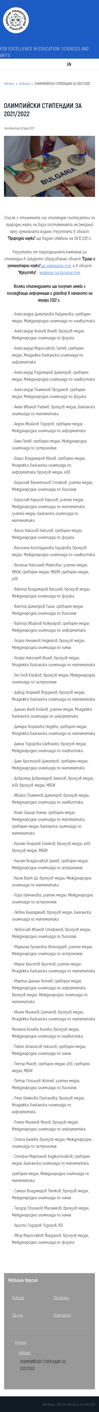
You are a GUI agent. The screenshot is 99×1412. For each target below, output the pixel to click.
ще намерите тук (55, 265)
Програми (61, 1297)
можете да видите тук (60, 272)
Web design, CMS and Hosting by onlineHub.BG (69, 1404)
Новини (24, 83)
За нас (17, 1314)
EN (69, 64)
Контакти (62, 1314)
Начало (9, 83)
